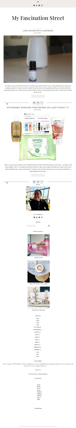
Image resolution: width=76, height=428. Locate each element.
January (36, 349)
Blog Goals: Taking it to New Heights (39, 283)
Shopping (38, 105)
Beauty (39, 386)
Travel (38, 397)
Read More (38, 96)
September (36, 329)
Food (38, 390)
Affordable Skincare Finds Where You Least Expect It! (38, 108)
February (37, 347)
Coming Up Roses (38, 257)
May (36, 339)
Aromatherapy (38, 28)
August (36, 332)
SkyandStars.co (53, 426)
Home (38, 385)
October (37, 327)
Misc (38, 399)
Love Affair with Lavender (38, 31)
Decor (38, 388)
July (36, 334)
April (36, 342)
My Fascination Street (38, 17)
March (36, 344)
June (36, 337)
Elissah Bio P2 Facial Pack (38, 310)
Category (39, 391)
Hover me (49, 366)
